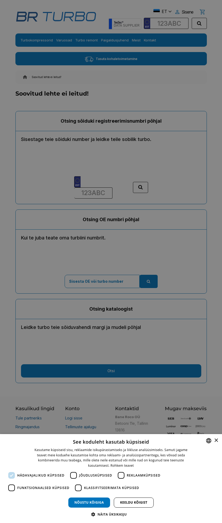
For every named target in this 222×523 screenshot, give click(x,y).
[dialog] (111, 478)
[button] (111, 514)
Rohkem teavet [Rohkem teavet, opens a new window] (122, 465)
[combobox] (208, 440)
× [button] (216, 441)
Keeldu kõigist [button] (134, 502)
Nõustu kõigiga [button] (89, 502)
